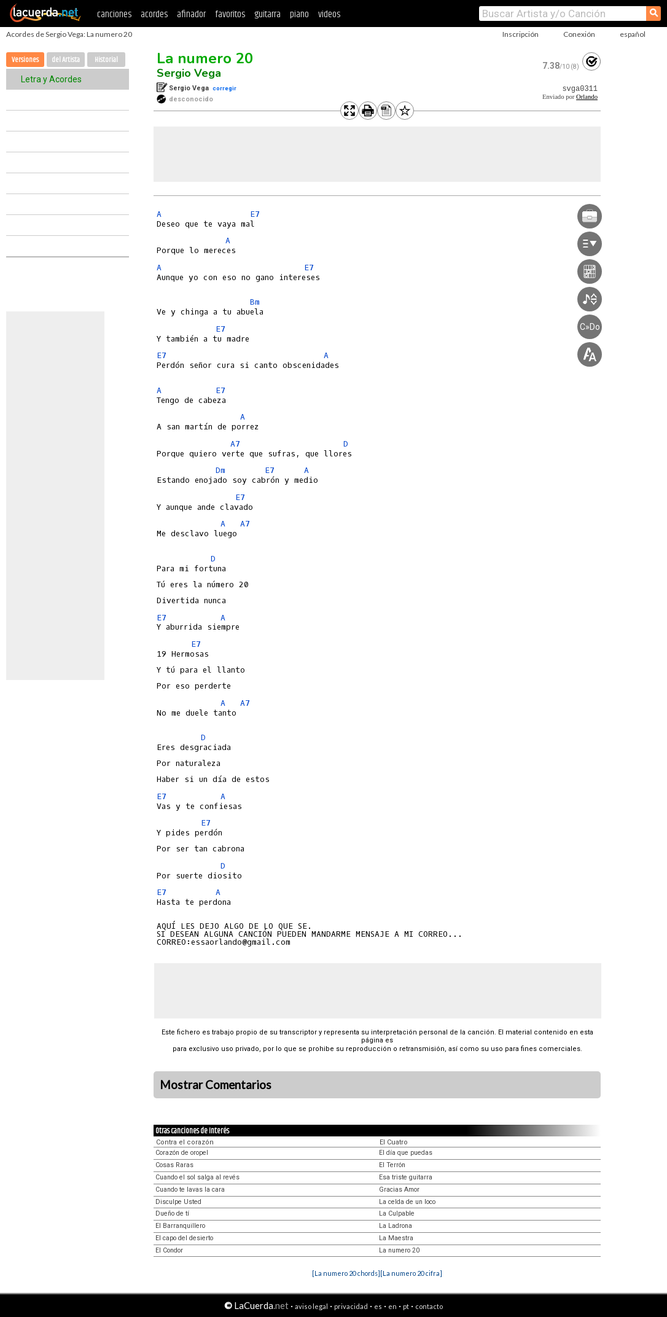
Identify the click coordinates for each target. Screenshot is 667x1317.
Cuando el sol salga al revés (197, 1177)
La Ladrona (395, 1226)
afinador (191, 14)
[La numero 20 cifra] (411, 1273)
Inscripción (520, 34)
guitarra (267, 14)
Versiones (25, 60)
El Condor (169, 1250)
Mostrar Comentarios (215, 1085)
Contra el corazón (185, 1142)
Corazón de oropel (181, 1153)
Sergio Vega (189, 73)
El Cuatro (394, 1142)
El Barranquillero (180, 1226)
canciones (114, 14)
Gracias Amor (399, 1190)
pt (406, 1306)
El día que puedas (405, 1153)
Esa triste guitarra (405, 1177)
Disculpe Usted (178, 1202)
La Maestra (396, 1238)
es (378, 1306)
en (392, 1306)
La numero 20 (205, 58)
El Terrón (392, 1165)
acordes (154, 14)
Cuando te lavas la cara (190, 1190)
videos (329, 14)
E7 (255, 214)
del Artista (66, 60)
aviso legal (311, 1306)
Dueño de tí (172, 1213)
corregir (224, 88)
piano (299, 14)
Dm (220, 470)
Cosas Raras (174, 1165)
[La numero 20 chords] (346, 1273)
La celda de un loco (407, 1202)
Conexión (579, 34)
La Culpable (397, 1213)
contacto (429, 1306)
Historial (106, 60)
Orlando (587, 96)
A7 (235, 444)
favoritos (230, 14)
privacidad (351, 1306)
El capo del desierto (184, 1238)
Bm (255, 302)
